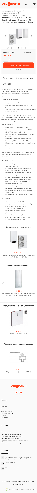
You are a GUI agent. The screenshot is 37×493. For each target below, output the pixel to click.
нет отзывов (27, 52)
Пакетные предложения (9, 13)
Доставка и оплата (7, 411)
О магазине (5, 409)
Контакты (4, 418)
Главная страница (7, 11)
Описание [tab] (8, 78)
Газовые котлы (6, 432)
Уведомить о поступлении (18, 65)
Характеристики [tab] (24, 78)
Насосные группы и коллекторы (11, 443)
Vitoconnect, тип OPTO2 (18, 334)
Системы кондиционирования (11, 434)
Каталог (19, 11)
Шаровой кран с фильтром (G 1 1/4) (18, 372)
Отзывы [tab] (7, 83)
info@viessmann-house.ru (12, 468)
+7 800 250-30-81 (10, 462)
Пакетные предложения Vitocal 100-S (13, 15)
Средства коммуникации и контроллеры (14, 441)
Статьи (3, 415)
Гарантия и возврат (7, 413)
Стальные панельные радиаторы (11, 436)
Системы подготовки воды (10, 438)
